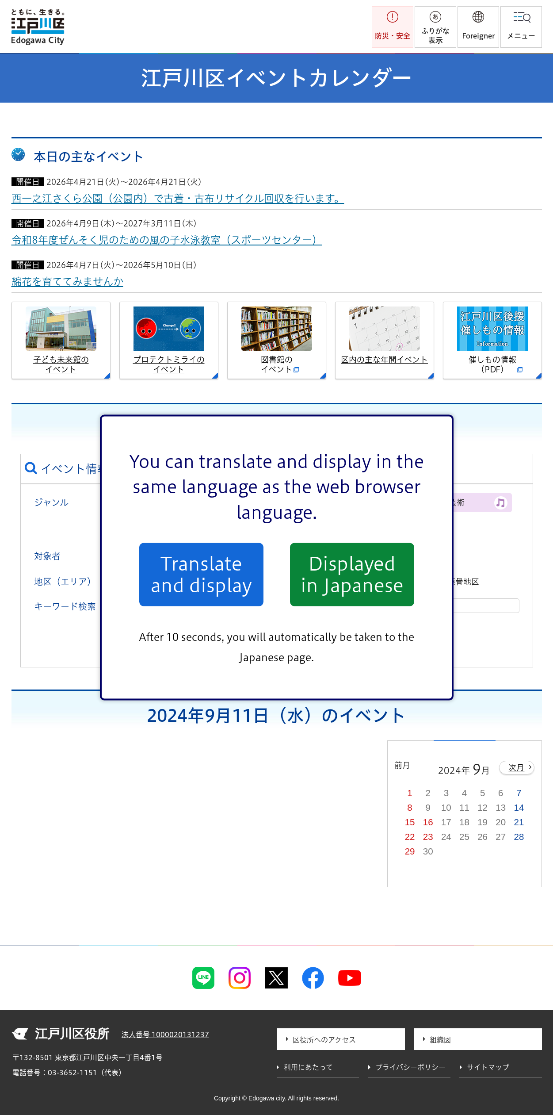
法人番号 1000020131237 (165, 1034)
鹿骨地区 (463, 582)
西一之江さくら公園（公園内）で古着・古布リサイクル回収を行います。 (177, 198)
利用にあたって (308, 1067)
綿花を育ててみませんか (67, 281)
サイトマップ (488, 1067)
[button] (478, 27)
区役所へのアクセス (324, 1039)
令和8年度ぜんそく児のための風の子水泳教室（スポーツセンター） (166, 240)
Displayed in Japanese (352, 574)
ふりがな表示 (435, 35)
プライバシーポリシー (410, 1067)
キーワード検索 (65, 606)
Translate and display (201, 574)
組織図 (440, 1039)
